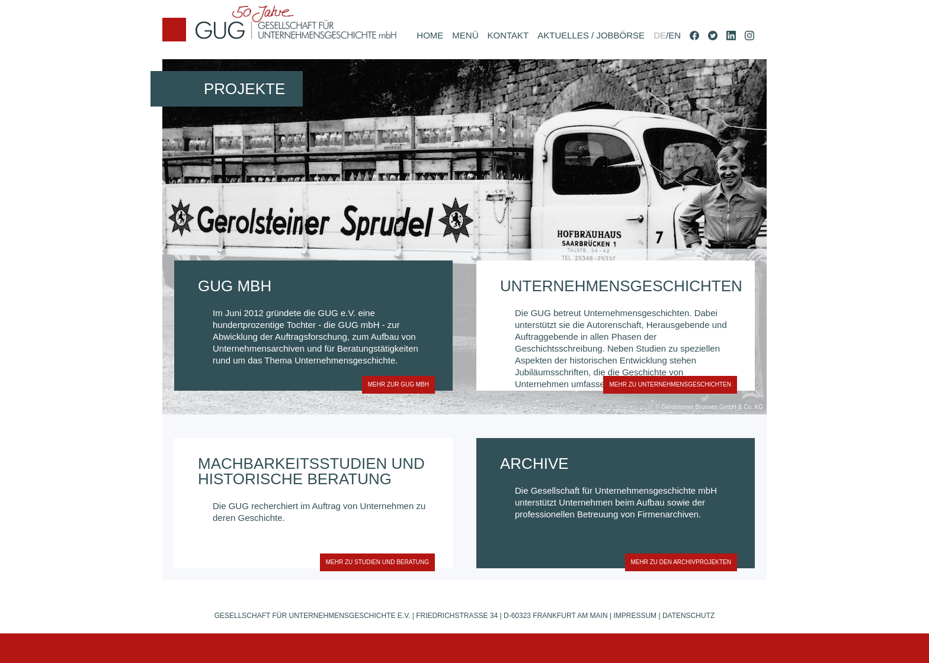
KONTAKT (508, 35)
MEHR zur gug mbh (395, 384)
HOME (430, 35)
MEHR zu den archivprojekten (678, 561)
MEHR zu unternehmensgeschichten (667, 384)
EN (674, 35)
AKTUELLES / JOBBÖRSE (591, 35)
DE (659, 35)
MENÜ (465, 35)
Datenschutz (688, 615)
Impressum (634, 615)
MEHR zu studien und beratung (374, 561)
